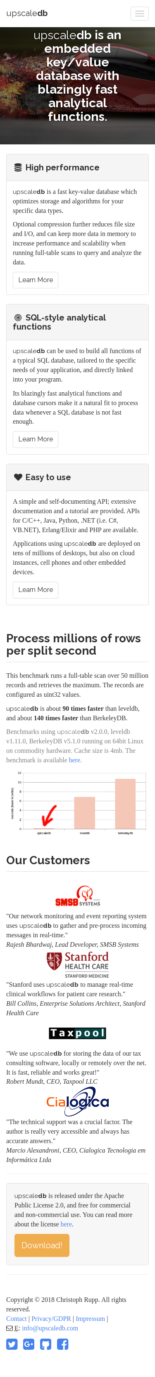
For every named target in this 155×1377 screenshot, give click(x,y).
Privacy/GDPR (51, 1318)
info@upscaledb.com (50, 1328)
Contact (16, 1318)
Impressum (90, 1318)
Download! (41, 1245)
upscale (27, 13)
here (75, 760)
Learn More (35, 280)
